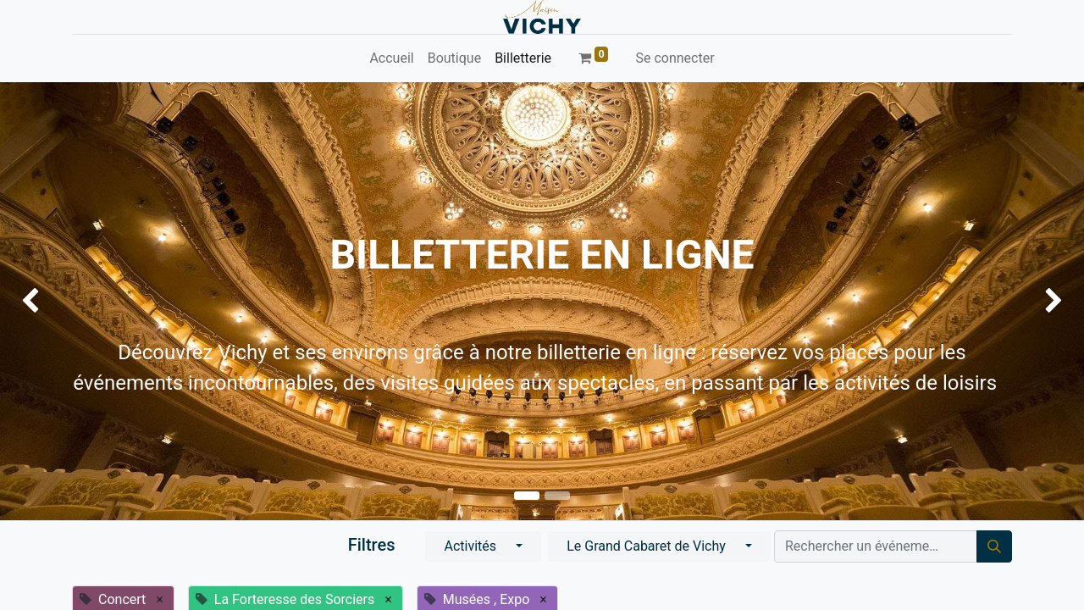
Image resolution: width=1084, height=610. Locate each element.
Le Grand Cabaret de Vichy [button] (648, 546)
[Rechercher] (994, 546)
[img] (43, 301)
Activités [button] (472, 546)
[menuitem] (391, 58)
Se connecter (674, 58)
